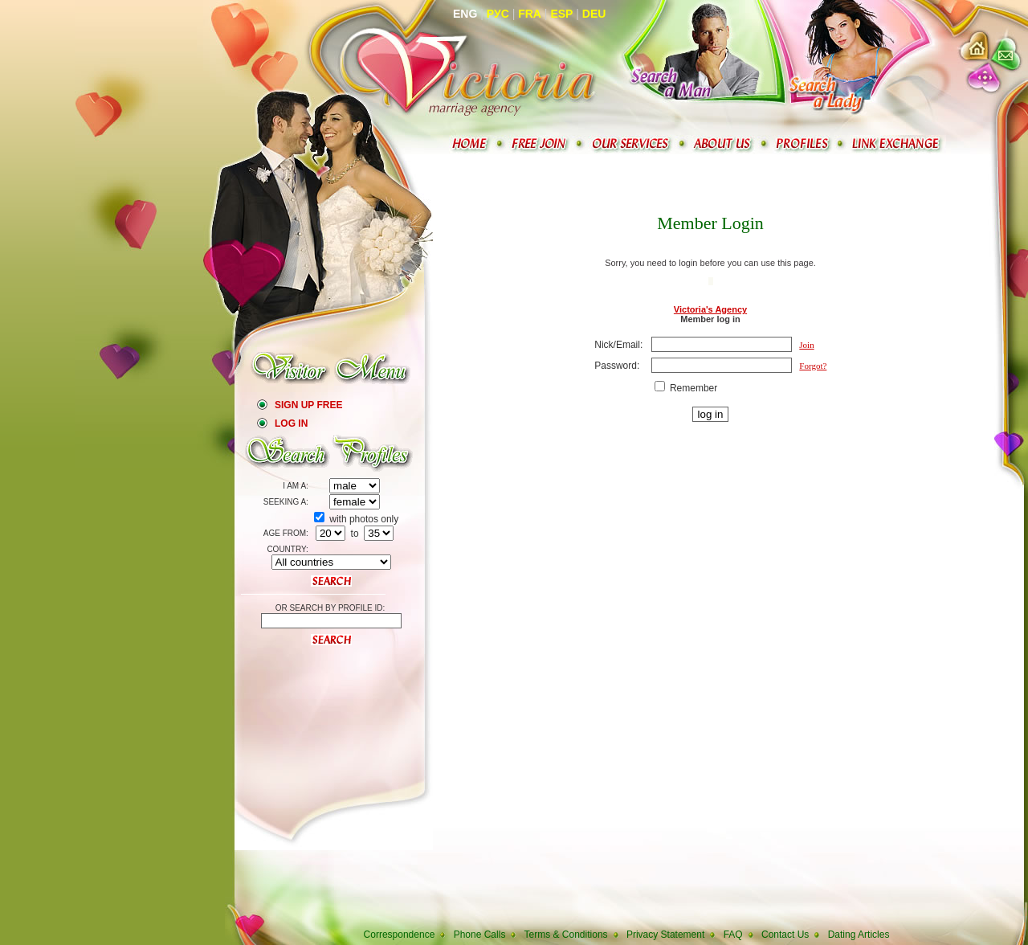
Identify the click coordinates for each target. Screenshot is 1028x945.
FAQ (733, 934)
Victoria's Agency (710, 309)
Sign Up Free (308, 405)
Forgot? (812, 365)
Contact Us (785, 934)
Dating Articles (859, 934)
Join (806, 345)
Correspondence (399, 934)
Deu (594, 13)
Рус (498, 13)
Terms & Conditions (566, 934)
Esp (561, 13)
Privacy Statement (665, 934)
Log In (291, 423)
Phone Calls (480, 934)
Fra (529, 13)
